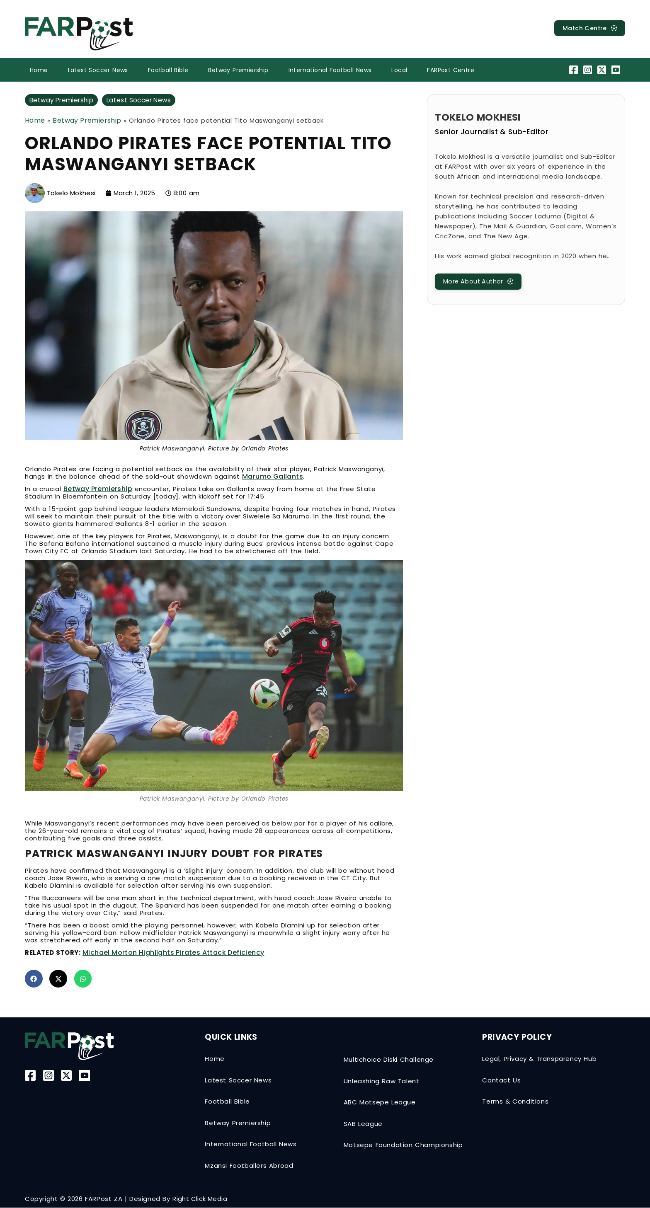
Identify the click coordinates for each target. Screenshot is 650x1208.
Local (399, 70)
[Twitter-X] (603, 69)
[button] (34, 979)
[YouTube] (617, 69)
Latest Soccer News (98, 70)
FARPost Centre (450, 70)
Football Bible (168, 70)
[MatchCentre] (586, 28)
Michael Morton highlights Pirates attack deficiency (173, 953)
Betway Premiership (238, 70)
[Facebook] (574, 69)
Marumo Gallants (272, 477)
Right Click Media (199, 1199)
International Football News (330, 70)
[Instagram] (588, 69)
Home (39, 70)
